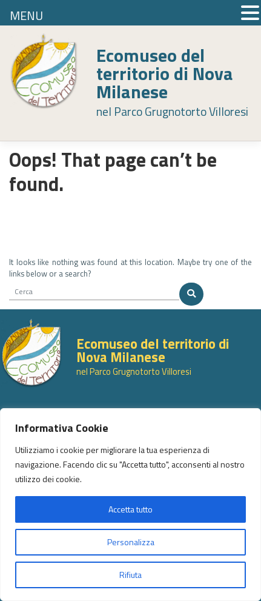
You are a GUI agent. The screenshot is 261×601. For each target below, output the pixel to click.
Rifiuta (130, 574)
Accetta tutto (130, 509)
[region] (130, 504)
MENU (26, 15)
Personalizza (130, 542)
